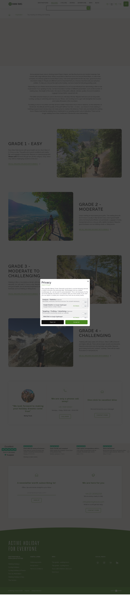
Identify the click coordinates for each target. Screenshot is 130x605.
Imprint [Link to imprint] (43, 285)
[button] (83, 302)
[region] (65, 308)
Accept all (76, 322)
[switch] (85, 301)
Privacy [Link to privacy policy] (48, 285)
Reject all (52, 322)
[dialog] (65, 302)
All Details (76, 306)
